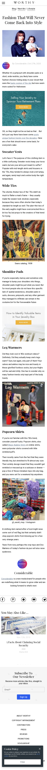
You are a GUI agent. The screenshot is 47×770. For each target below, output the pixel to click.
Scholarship (24, 743)
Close (22, 762)
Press (23, 730)
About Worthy (23, 716)
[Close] (39, 749)
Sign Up (23, 697)
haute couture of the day (20, 83)
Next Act (21, 9)
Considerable (21, 63)
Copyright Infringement (23, 720)
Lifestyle (31, 9)
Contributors (23, 725)
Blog (14, 9)
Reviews (23, 734)
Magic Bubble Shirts (17, 445)
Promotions (23, 739)
